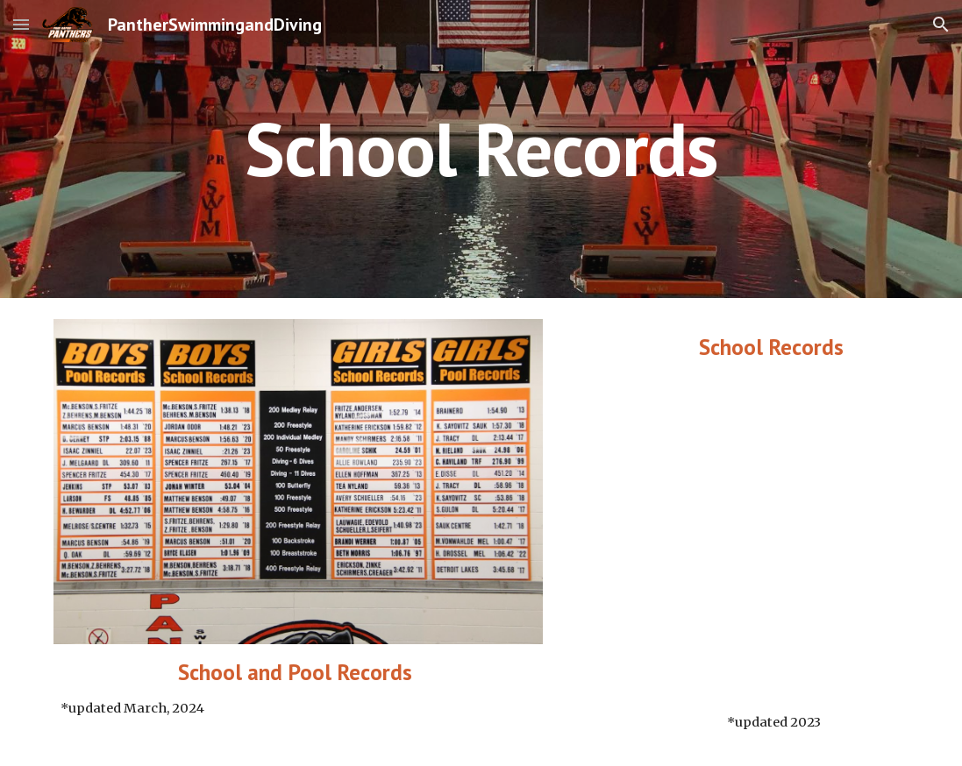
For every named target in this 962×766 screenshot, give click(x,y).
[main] (480, 148)
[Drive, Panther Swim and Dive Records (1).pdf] (773, 536)
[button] (21, 24)
